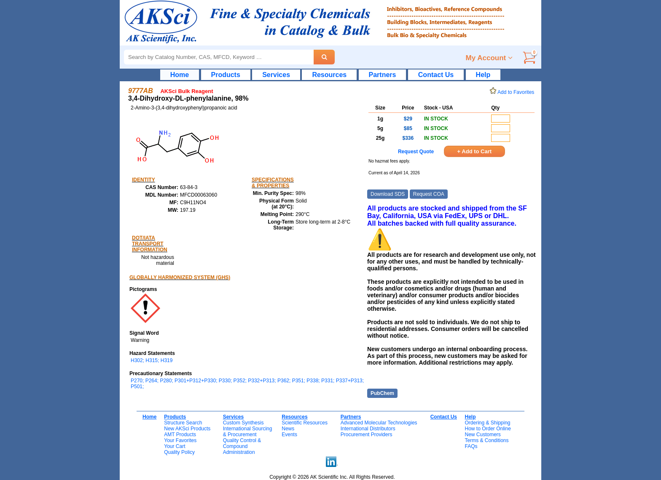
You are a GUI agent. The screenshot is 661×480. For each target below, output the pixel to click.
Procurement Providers (366, 434)
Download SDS (388, 194)
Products (225, 74)
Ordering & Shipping (487, 423)
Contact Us (436, 74)
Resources (329, 74)
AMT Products (180, 434)
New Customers (482, 434)
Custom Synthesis (243, 423)
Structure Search (183, 423)
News (288, 429)
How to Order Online (488, 429)
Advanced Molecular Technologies (379, 423)
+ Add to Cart (474, 151)
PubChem (382, 393)
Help (483, 74)
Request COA (428, 194)
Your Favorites (180, 440)
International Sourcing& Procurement (247, 431)
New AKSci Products (187, 429)
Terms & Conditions (486, 440)
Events (289, 434)
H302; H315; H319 (151, 360)
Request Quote (416, 152)
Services (276, 74)
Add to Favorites (513, 92)
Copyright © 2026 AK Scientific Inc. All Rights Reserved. (332, 477)
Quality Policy (179, 452)
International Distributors (368, 429)
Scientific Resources (305, 423)
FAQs (471, 446)
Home (179, 74)
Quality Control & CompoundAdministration (242, 446)
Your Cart (174, 446)
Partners (382, 74)
